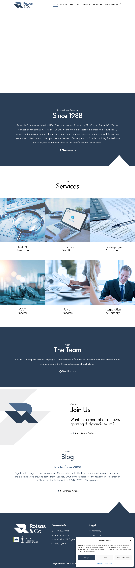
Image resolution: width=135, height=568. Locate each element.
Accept (86, 558)
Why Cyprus (98, 4)
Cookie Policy (100, 563)
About (72, 4)
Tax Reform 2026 (67, 467)
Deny (105, 558)
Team (79, 4)
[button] (130, 541)
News (107, 4)
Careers (86, 4)
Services (63, 4)
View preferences (123, 558)
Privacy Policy (108, 563)
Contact (114, 4)
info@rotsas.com (62, 535)
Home (55, 4)
